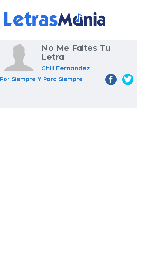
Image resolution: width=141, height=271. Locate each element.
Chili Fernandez (65, 68)
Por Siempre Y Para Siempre (41, 79)
